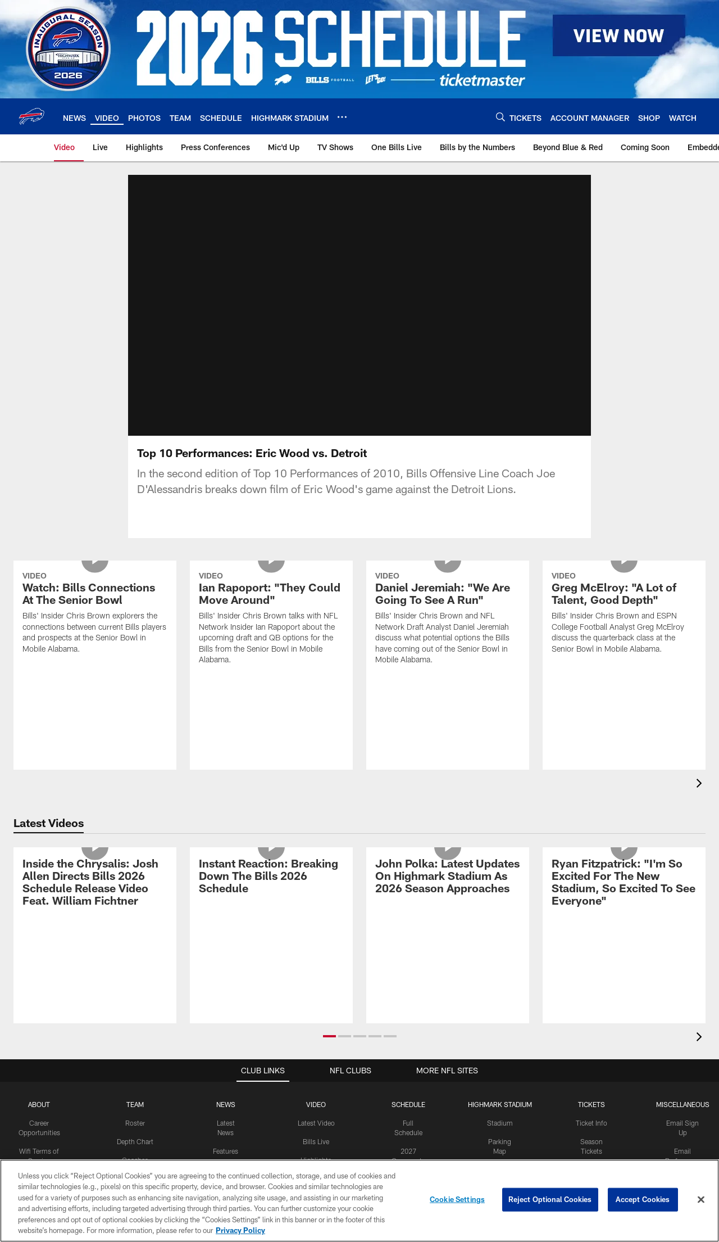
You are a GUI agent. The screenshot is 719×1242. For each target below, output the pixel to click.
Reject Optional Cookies (550, 1199)
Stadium (500, 1123)
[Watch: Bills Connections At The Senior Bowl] (94, 614)
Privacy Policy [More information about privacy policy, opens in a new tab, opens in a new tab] (240, 1230)
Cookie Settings (457, 1199)
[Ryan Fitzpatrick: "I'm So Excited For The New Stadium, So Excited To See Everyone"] (624, 883)
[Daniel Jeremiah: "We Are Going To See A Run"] (447, 620)
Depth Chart (135, 1141)
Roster (135, 1123)
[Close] (701, 1199)
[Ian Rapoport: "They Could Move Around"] (271, 620)
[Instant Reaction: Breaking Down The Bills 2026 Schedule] (271, 877)
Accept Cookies (643, 1199)
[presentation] (701, 785)
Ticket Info (591, 1123)
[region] (359, 1200)
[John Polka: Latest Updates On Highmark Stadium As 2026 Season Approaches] (447, 877)
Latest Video (316, 1123)
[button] (329, 1036)
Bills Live (316, 1141)
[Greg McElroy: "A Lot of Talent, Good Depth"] (624, 614)
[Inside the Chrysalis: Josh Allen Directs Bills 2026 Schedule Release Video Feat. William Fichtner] (94, 883)
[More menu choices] (342, 116)
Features (225, 1151)
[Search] (500, 116)
